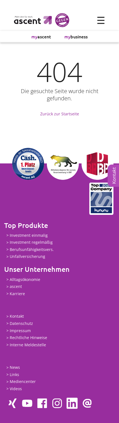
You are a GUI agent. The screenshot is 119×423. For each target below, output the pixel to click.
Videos (16, 388)
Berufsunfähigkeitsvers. (32, 249)
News (15, 367)
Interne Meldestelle (28, 344)
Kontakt (114, 175)
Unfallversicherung (27, 256)
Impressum (20, 330)
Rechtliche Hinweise (28, 337)
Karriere (17, 293)
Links (14, 374)
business (76, 36)
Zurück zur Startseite (59, 113)
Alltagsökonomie (25, 279)
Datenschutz (21, 323)
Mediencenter (23, 381)
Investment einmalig (29, 235)
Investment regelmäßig (31, 242)
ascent (41, 36)
